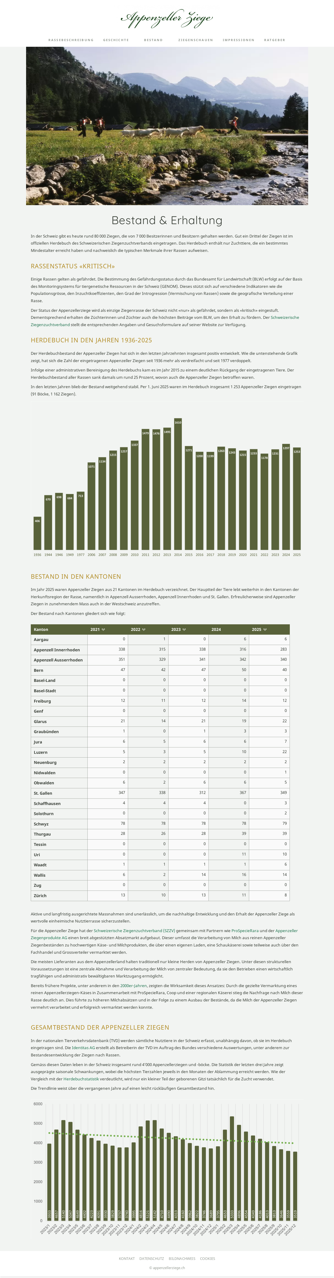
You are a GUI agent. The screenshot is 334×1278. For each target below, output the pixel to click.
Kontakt (127, 1258)
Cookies (207, 1258)
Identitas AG (84, 1047)
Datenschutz (151, 1258)
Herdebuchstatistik (81, 1079)
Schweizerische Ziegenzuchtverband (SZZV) (135, 930)
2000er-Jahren (133, 985)
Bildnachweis (182, 1258)
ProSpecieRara (245, 930)
